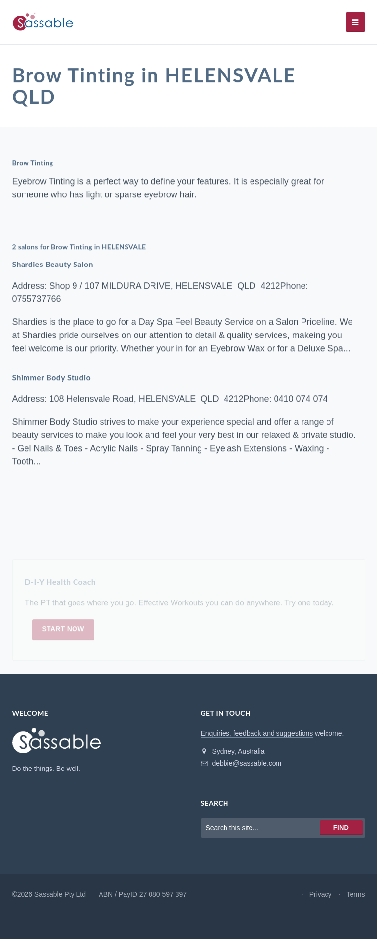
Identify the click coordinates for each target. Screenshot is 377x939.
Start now (63, 631)
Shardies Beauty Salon (53, 264)
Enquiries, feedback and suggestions (257, 733)
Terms (355, 894)
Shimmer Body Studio (51, 377)
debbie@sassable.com (241, 763)
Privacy (320, 894)
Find (341, 827)
